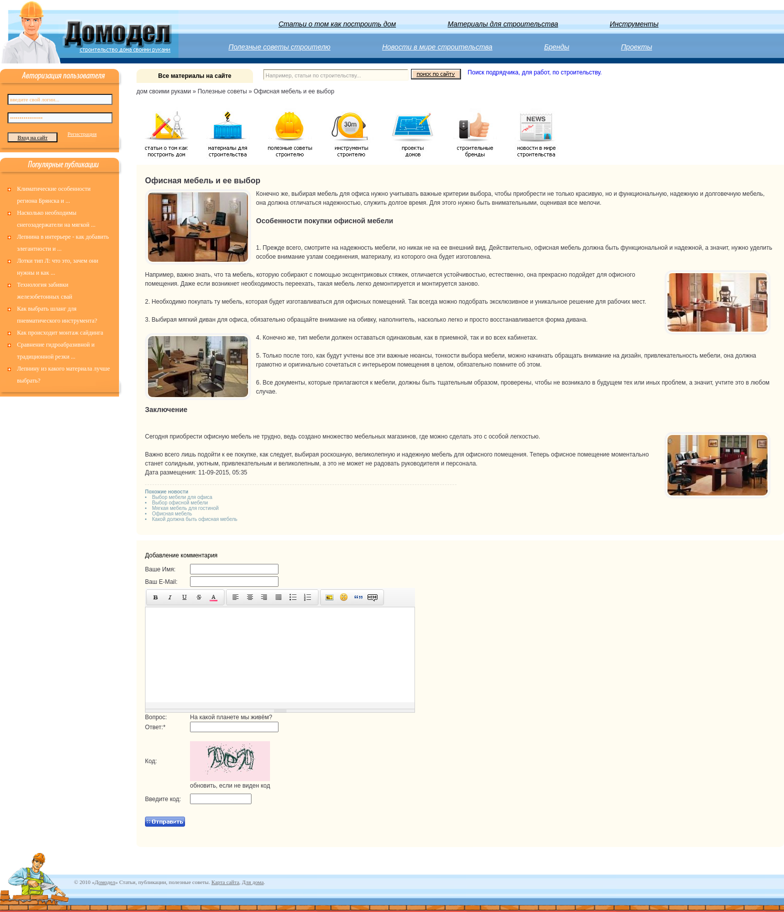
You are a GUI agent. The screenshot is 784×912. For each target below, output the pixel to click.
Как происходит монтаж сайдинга (60, 332)
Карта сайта (226, 882)
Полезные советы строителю (279, 47)
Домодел (104, 882)
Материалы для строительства (503, 24)
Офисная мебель (172, 513)
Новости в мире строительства (437, 47)
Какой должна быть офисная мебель (195, 519)
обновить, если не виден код (230, 785)
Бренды (556, 47)
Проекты (636, 47)
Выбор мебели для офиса (182, 497)
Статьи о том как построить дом (337, 24)
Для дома (253, 882)
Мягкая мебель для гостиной (185, 508)
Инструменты (634, 24)
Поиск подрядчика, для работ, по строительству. (535, 72)
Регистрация (82, 134)
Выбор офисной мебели (180, 502)
